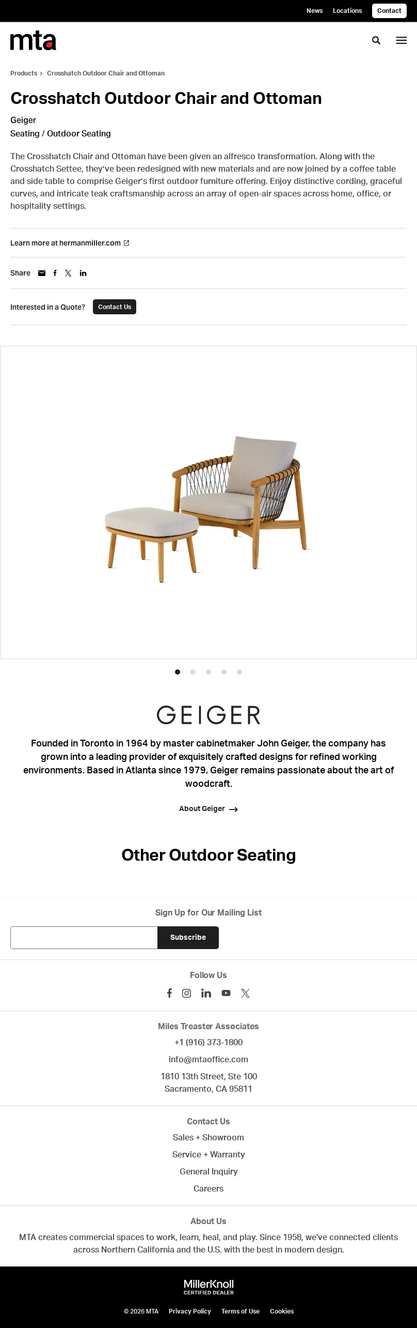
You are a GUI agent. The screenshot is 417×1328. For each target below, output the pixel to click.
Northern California (137, 1250)
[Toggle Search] (376, 40)
